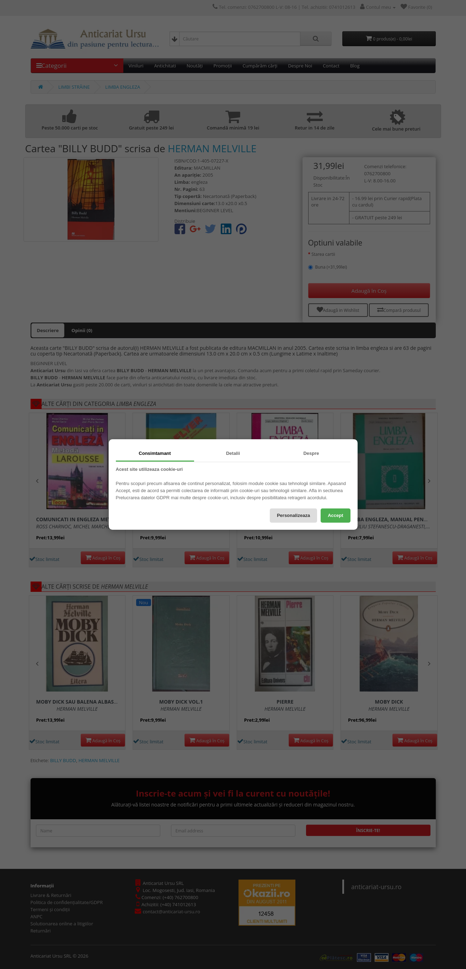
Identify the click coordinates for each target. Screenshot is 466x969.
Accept (335, 515)
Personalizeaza (293, 515)
